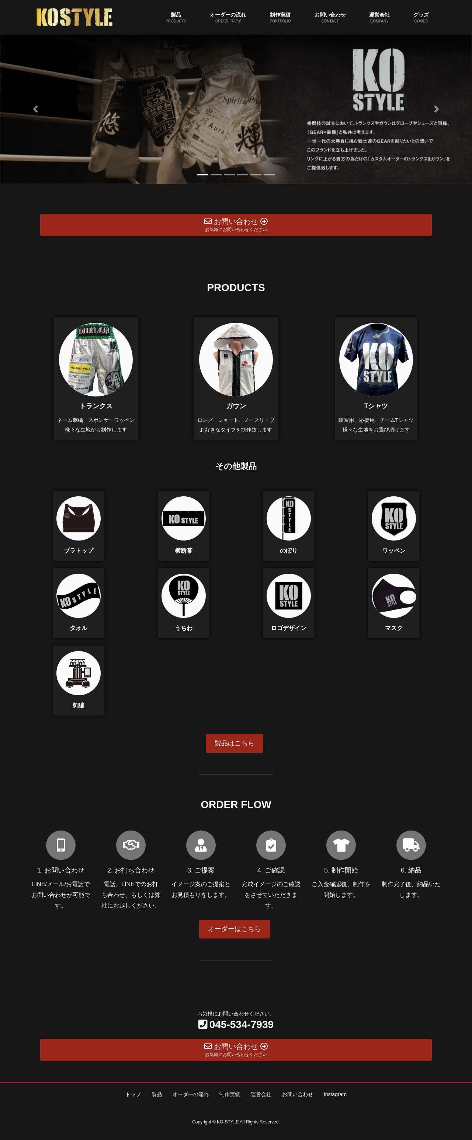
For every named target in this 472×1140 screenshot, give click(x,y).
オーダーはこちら (234, 929)
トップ (133, 1094)
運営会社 (261, 1094)
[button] (35, 109)
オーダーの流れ (191, 1094)
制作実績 (229, 1094)
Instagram (335, 1094)
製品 (157, 1094)
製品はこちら (234, 743)
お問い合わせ (297, 1094)
